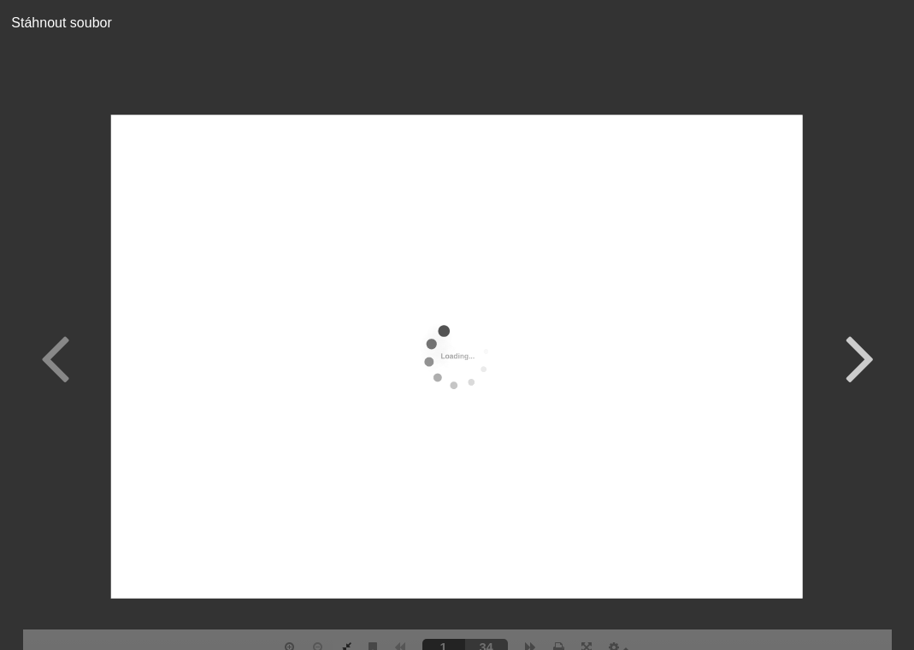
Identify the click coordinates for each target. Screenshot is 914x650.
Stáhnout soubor (56, 22)
